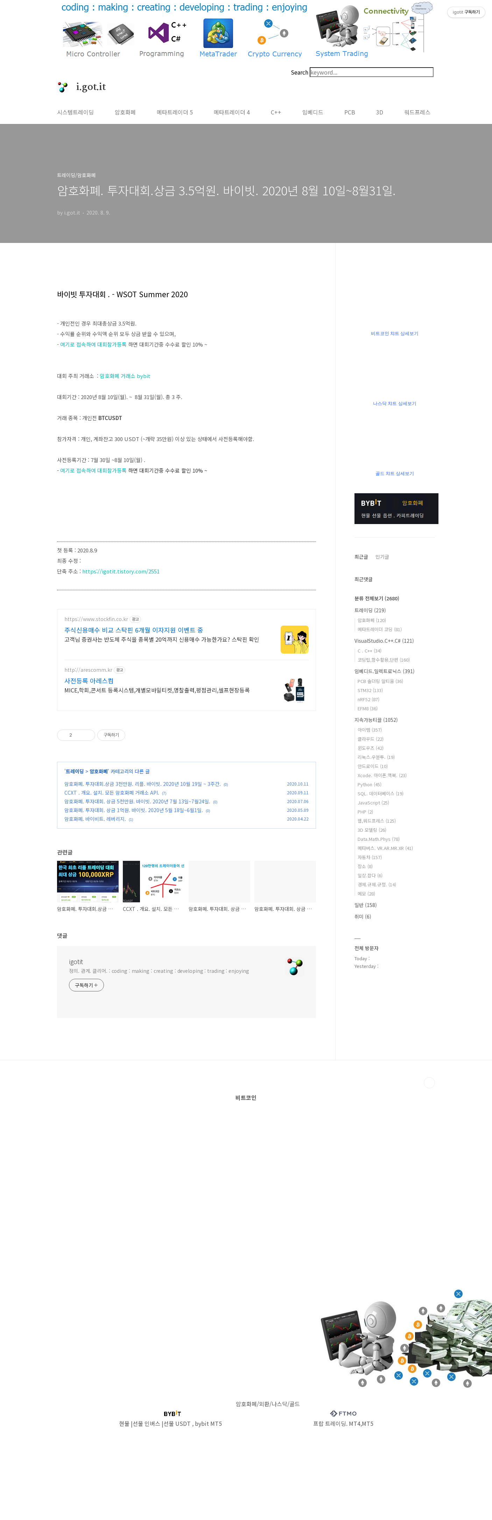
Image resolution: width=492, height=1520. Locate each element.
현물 (124, 1423)
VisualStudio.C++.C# (384, 640)
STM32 (370, 690)
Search (299, 72)
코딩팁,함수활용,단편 (384, 659)
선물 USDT (177, 1423)
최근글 (361, 556)
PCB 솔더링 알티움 (380, 681)
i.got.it (87, 87)
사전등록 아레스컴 (89, 680)
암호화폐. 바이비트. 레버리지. (95, 818)
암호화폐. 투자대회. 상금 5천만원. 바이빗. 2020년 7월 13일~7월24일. (137, 801)
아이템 (370, 729)
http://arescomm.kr (88, 670)
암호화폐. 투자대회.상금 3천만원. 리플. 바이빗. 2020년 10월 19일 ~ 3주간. (142, 783)
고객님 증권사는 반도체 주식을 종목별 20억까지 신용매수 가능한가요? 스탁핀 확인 (161, 639)
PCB (349, 112)
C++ (276, 112)
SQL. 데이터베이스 (380, 793)
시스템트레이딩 (75, 112)
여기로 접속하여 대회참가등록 (93, 344)
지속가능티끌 (376, 719)
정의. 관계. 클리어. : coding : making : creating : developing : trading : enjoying (159, 970)
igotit (76, 961)
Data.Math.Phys (379, 839)
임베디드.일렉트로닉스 (384, 671)
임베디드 (312, 112)
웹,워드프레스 (377, 820)
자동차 (370, 857)
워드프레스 (417, 112)
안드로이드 (373, 766)
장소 (365, 866)
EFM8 (368, 708)
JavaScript (373, 802)
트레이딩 (75, 771)
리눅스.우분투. (376, 757)
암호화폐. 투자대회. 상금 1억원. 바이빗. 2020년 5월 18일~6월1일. (133, 810)
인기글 (382, 556)
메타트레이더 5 (175, 112)
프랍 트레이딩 (329, 1423)
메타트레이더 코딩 (380, 629)
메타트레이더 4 (232, 112)
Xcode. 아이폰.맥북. (382, 775)
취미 (362, 916)
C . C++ (369, 650)
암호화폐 (125, 112)
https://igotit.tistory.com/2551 (121, 571)
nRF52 (368, 699)
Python (369, 784)
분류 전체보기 (376, 598)
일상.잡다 (370, 875)
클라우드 (371, 738)
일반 (365, 904)
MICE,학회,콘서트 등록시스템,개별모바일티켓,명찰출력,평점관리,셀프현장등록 (157, 690)
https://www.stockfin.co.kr (96, 619)
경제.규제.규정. (377, 884)
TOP (429, 1082)
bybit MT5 (208, 1423)
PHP (365, 811)
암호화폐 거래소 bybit (125, 375)
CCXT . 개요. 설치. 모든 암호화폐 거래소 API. (111, 792)
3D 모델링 (372, 830)
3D (379, 112)
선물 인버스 (146, 1423)
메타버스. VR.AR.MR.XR (385, 848)
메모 (366, 893)
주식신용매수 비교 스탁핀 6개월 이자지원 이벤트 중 (133, 630)
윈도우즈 (371, 748)
